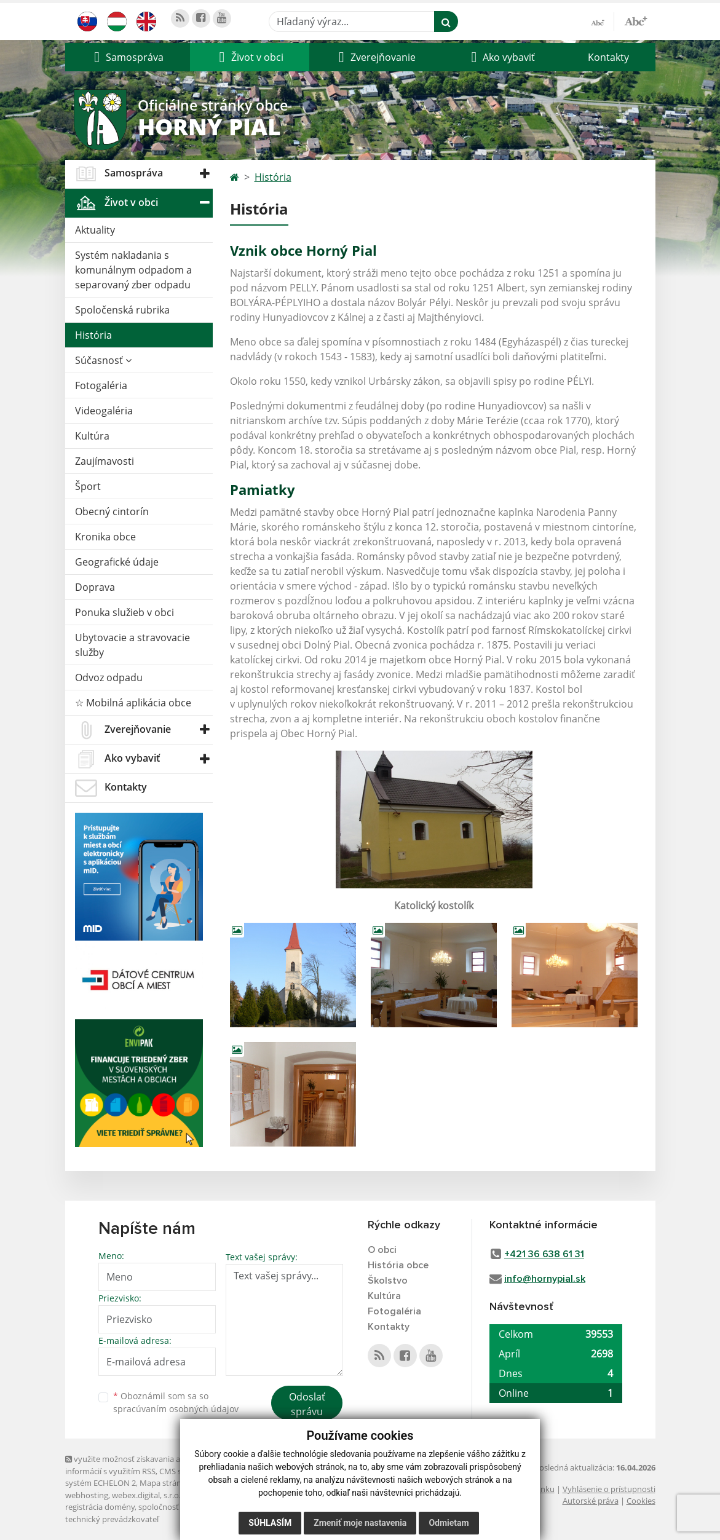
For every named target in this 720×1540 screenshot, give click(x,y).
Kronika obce (105, 536)
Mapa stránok (165, 1482)
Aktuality (95, 230)
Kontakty (608, 57)
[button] (127, 57)
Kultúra (92, 436)
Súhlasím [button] (269, 1523)
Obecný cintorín (112, 511)
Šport (88, 486)
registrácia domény (100, 1506)
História (93, 335)
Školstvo (388, 1280)
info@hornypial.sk (544, 1279)
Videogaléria (104, 410)
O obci (382, 1250)
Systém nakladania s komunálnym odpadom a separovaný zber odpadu (133, 269)
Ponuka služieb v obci (124, 612)
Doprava (95, 587)
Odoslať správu (307, 1404)
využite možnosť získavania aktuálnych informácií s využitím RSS (140, 1464)
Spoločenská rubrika (122, 310)
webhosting (86, 1495)
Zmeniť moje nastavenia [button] (360, 1523)
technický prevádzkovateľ (112, 1519)
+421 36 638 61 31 (544, 1254)
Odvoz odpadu (109, 677)
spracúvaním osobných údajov (176, 1409)
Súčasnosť (103, 360)
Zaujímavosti (104, 461)
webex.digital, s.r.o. (146, 1495)
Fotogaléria (101, 385)
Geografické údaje (117, 562)
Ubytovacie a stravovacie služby (132, 645)
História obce (398, 1265)
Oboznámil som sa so (176, 1402)
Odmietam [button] (449, 1523)
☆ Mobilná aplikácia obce (133, 702)
